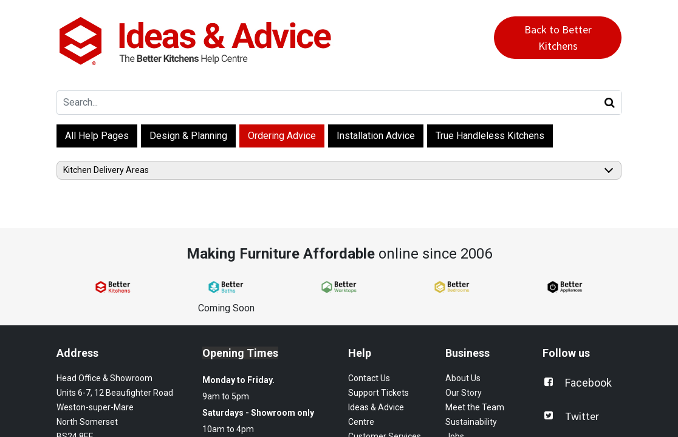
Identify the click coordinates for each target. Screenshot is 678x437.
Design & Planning (188, 135)
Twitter (582, 416)
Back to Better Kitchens (558, 37)
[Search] (609, 102)
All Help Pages (97, 135)
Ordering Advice (282, 135)
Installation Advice (376, 135)
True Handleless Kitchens (490, 135)
